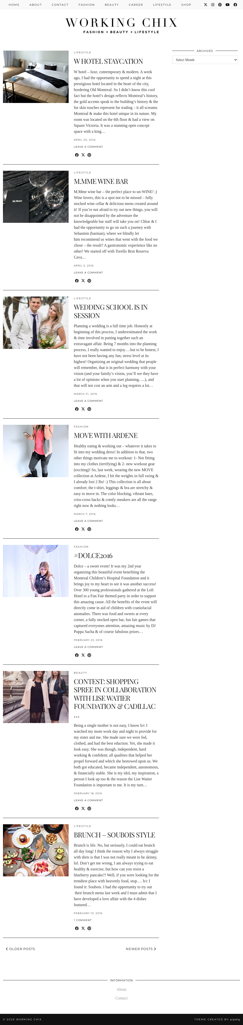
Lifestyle (162, 4)
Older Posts (20, 949)
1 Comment (83, 920)
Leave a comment (88, 146)
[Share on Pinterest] (89, 155)
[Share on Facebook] (77, 155)
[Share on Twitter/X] (83, 155)
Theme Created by (217, 1019)
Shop (186, 4)
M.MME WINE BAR (101, 181)
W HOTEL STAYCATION (108, 61)
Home (14, 4)
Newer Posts (141, 949)
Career (136, 4)
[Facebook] (236, 4)
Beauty (112, 4)
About (35, 4)
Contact (60, 4)
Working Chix (29, 1019)
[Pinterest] (220, 4)
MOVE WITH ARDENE (105, 435)
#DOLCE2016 (93, 555)
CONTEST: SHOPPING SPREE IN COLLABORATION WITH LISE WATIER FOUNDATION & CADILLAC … (115, 698)
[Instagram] (213, 4)
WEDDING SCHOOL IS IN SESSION (111, 311)
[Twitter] (206, 4)
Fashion (87, 4)
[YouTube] (228, 4)
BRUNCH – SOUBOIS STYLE (114, 834)
